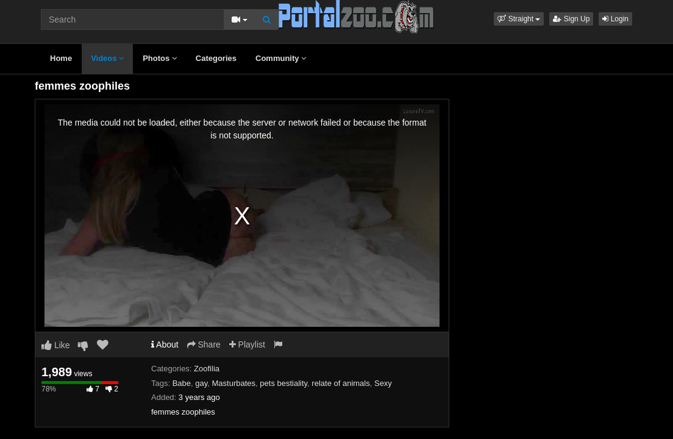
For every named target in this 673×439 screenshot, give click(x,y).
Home (61, 58)
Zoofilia (206, 368)
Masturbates (234, 383)
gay (201, 383)
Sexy (383, 383)
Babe (182, 383)
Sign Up (571, 19)
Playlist (247, 344)
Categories (216, 58)
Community (280, 58)
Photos (160, 58)
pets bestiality (283, 383)
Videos (107, 58)
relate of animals (340, 383)
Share (204, 344)
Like (55, 345)
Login (615, 19)
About (165, 344)
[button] (519, 19)
